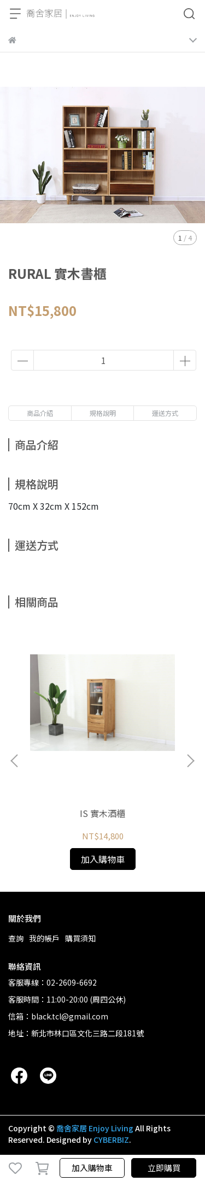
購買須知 (80, 938)
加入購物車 (92, 1167)
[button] (190, 760)
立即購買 (164, 1167)
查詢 (16, 938)
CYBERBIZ (111, 1139)
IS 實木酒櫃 (102, 813)
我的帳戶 (44, 938)
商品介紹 (40, 412)
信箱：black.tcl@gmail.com (58, 1016)
